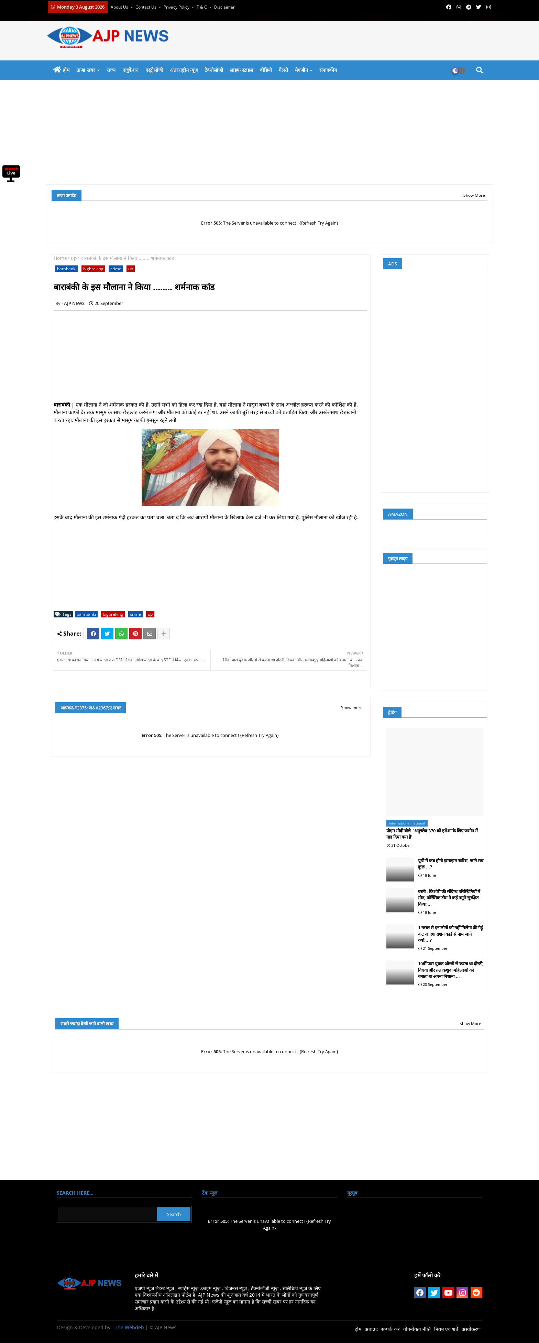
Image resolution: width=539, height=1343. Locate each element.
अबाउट (371, 1329)
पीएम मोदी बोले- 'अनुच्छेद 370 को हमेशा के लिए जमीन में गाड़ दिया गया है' (432, 834)
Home (60, 258)
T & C (202, 7)
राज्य (111, 70)
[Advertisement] (252, 135)
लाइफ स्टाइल (241, 70)
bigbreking (93, 269)
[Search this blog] (107, 1214)
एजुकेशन (130, 70)
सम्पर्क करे (390, 1329)
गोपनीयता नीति (417, 1329)
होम (66, 70)
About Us (120, 7)
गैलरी (283, 70)
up (74, 258)
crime (115, 269)
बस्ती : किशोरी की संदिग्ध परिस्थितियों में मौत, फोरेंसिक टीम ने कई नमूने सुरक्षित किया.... (449, 897)
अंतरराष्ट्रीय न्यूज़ (184, 70)
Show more (352, 707)
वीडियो (266, 70)
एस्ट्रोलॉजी (154, 70)
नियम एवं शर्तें (446, 1329)
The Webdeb (129, 1327)
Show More (474, 195)
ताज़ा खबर (85, 70)
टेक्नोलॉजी (214, 70)
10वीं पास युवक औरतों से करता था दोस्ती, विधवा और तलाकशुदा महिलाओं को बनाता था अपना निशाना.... (451, 969)
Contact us (146, 7)
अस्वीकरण (471, 1329)
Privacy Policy (177, 7)
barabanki (66, 269)
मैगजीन (301, 70)
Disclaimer (224, 7)
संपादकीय (328, 70)
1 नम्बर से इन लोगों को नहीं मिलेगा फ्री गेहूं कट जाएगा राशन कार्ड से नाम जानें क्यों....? (450, 933)
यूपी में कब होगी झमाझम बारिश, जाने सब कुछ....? (450, 863)
